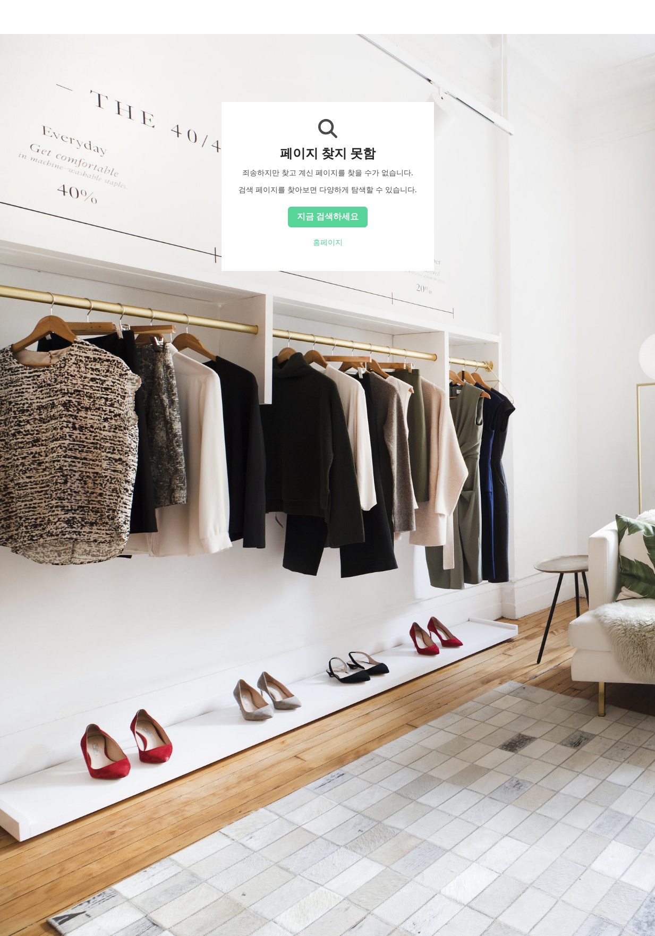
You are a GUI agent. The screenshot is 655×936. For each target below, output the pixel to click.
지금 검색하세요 (328, 216)
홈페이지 (328, 242)
